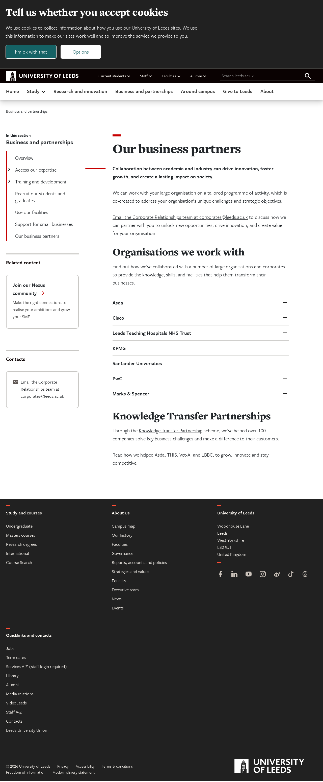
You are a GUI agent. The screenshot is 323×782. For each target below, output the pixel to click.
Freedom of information (25, 773)
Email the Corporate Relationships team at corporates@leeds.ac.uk (180, 217)
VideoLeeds (16, 703)
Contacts (14, 722)
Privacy (63, 767)
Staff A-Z (14, 712)
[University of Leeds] (275, 767)
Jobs (10, 649)
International (17, 554)
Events (118, 608)
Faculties (171, 76)
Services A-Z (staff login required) (36, 667)
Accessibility (85, 767)
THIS (172, 455)
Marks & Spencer (131, 394)
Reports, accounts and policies (139, 563)
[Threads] (305, 575)
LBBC (207, 455)
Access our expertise (35, 170)
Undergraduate (19, 527)
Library (12, 676)
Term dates (16, 658)
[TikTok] (291, 575)
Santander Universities (137, 364)
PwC (117, 379)
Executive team (125, 590)
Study (36, 91)
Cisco (118, 318)
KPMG (119, 348)
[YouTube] (249, 575)
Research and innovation (80, 91)
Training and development (40, 182)
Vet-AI (185, 455)
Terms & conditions (117, 767)
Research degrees (21, 545)
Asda (118, 303)
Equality (119, 581)
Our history (122, 536)
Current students (114, 76)
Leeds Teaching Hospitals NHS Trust (152, 333)
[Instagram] (263, 575)
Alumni (198, 76)
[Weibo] (277, 575)
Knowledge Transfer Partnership (170, 431)
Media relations (20, 694)
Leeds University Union (26, 731)
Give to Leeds (237, 91)
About (267, 91)
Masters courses (20, 536)
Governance (122, 554)
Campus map (123, 527)
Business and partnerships (144, 91)
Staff (146, 76)
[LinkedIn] (234, 575)
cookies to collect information (52, 28)
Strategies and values (130, 572)
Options (81, 52)
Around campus (198, 91)
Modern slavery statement (73, 773)
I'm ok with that (31, 52)
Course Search (19, 563)
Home (12, 91)
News (117, 599)
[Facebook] (220, 575)
